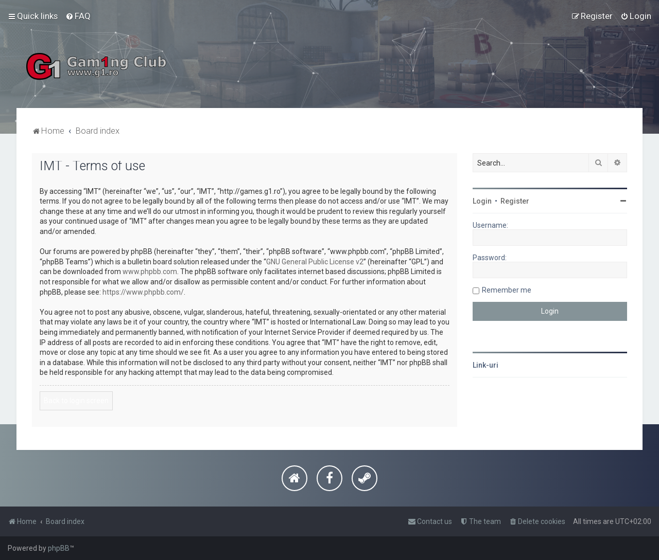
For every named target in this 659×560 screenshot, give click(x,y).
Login (482, 201)
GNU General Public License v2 (314, 262)
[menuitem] (78, 16)
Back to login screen (76, 400)
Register (514, 201)
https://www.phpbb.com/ (143, 292)
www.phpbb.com (150, 271)
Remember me (506, 290)
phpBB (59, 548)
